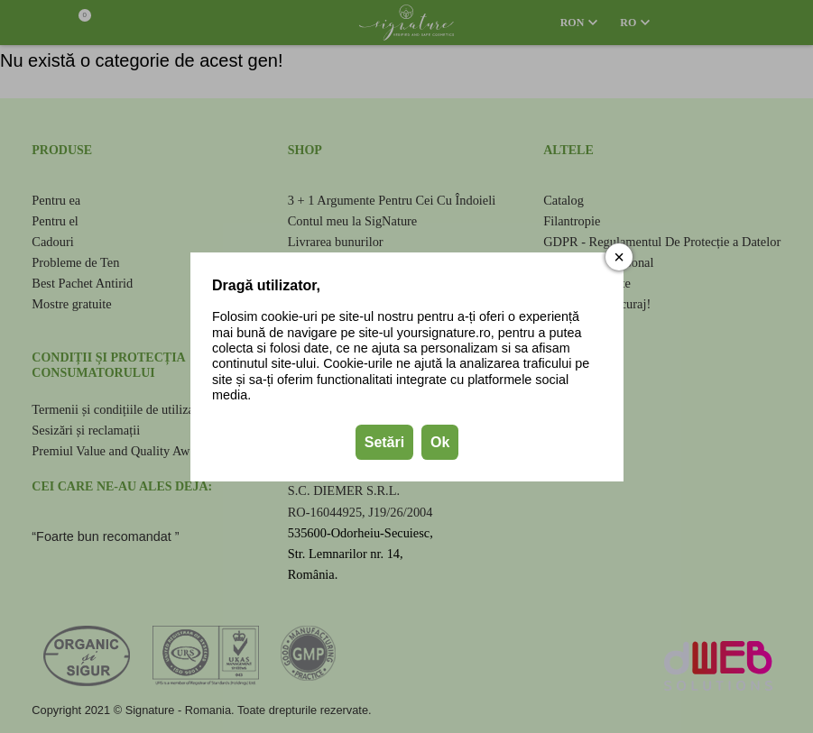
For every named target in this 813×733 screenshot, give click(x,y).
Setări (383, 441)
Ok (439, 441)
